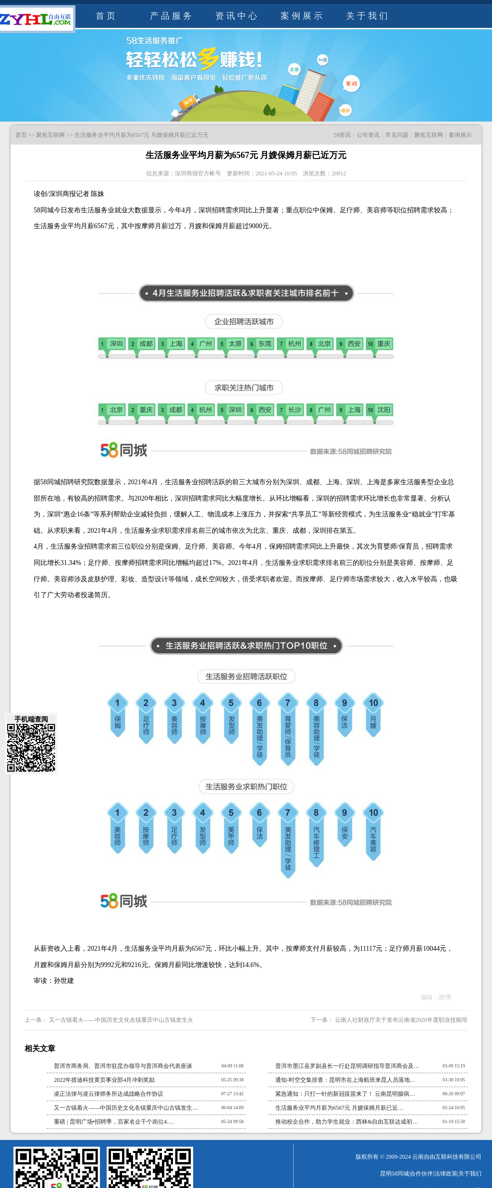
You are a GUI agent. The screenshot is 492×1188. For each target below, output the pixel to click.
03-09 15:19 (454, 1065)
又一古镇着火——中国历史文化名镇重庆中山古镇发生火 (120, 1020)
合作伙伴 (421, 1173)
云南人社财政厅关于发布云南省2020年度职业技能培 (400, 1020)
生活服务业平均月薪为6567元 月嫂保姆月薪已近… (339, 1107)
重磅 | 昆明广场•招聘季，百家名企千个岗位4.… (114, 1121)
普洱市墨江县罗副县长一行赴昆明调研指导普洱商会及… (347, 1066)
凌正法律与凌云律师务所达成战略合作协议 (108, 1093)
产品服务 (172, 16)
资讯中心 (237, 16)
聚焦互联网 (50, 135)
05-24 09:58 (232, 1121)
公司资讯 (368, 135)
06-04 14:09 (232, 1107)
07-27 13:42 (232, 1093)
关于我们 (368, 16)
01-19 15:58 (454, 1121)
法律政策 (445, 1173)
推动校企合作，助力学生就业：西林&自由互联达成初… (346, 1121)
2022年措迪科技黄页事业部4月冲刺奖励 (104, 1080)
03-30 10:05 (454, 1079)
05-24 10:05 (454, 1107)
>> (32, 135)
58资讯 (342, 135)
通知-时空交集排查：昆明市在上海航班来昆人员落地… (345, 1080)
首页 (107, 16)
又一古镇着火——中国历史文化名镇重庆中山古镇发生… (126, 1107)
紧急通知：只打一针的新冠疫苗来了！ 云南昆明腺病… (345, 1093)
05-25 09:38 (232, 1079)
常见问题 (396, 135)
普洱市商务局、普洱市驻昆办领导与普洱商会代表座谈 (123, 1066)
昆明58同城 (394, 1173)
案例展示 (303, 16)
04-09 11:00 (232, 1065)
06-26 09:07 (454, 1093)
